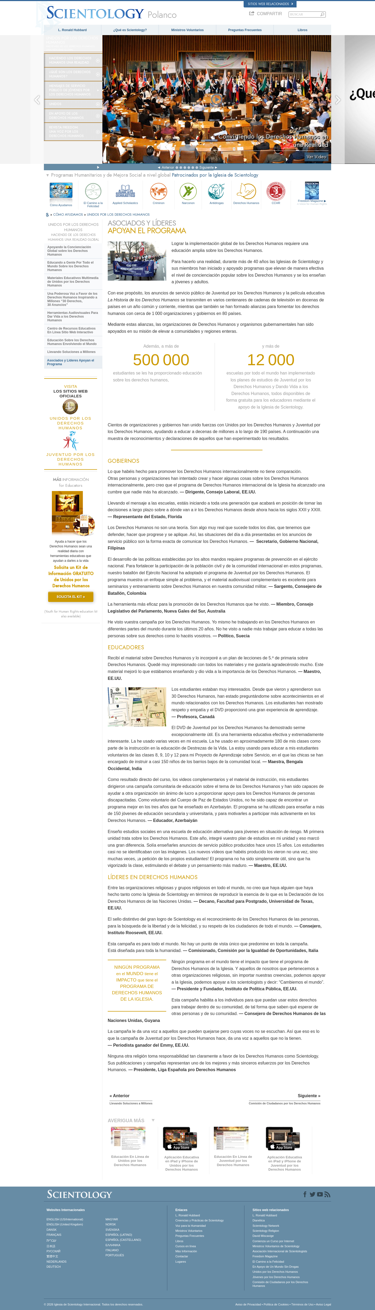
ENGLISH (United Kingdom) (65, 1224)
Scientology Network (265, 1225)
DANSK (52, 1229)
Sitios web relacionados (270, 4)
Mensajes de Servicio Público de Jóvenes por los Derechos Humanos (70, 90)
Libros (302, 30)
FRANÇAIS (54, 1234)
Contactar (181, 1256)
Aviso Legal (323, 1304)
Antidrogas (216, 193)
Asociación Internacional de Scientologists (279, 1251)
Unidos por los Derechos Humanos (275, 1271)
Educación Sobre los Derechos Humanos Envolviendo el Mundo (72, 342)
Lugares (180, 1261)
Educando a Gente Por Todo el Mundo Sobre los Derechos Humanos (70, 266)
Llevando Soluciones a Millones (71, 352)
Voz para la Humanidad (190, 1225)
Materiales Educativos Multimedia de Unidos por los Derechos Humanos (72, 281)
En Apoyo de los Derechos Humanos (66, 115)
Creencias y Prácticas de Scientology (199, 1220)
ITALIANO (112, 1250)
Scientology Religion (265, 1230)
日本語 (51, 1246)
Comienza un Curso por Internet (273, 1241)
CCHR (275, 193)
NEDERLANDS (56, 1261)
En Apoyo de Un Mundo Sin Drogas (275, 1266)
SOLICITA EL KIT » (71, 596)
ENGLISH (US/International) (65, 1219)
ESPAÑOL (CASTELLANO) (123, 1239)
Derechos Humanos (246, 193)
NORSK (111, 1224)
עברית (51, 1240)
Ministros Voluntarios (187, 30)
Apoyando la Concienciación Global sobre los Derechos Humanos (69, 250)
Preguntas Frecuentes (245, 30)
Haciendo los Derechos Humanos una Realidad (70, 60)
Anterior (168, 167)
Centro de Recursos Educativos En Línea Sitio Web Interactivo (71, 330)
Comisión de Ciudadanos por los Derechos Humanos (280, 1283)
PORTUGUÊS (115, 1255)
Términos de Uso (302, 1304)
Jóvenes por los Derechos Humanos (275, 1277)
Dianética (258, 1220)
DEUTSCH (54, 1266)
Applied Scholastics (125, 193)
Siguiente (206, 167)
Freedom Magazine (312, 202)
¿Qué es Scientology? (130, 30)
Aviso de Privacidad (248, 1304)
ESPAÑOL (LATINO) (119, 1234)
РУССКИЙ (53, 1251)
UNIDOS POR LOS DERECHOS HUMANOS (118, 214)
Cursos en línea (185, 1246)
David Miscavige (263, 1235)
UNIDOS (55, 104)
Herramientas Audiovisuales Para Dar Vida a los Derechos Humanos (72, 316)
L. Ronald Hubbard (72, 30)
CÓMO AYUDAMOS (68, 214)
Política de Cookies (276, 1304)
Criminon (158, 193)
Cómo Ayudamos (61, 205)
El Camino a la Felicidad (93, 194)
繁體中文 (52, 1256)
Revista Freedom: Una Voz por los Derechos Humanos (66, 131)
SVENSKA (112, 1229)
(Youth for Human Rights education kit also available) (70, 614)
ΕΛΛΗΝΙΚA (113, 1245)
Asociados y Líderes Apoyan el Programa (70, 362)
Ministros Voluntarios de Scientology (275, 1246)
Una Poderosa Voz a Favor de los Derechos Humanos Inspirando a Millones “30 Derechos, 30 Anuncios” (72, 299)
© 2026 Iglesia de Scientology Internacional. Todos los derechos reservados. (93, 1304)
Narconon (188, 193)
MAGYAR (112, 1219)
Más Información (186, 1251)
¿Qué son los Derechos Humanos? (70, 74)
